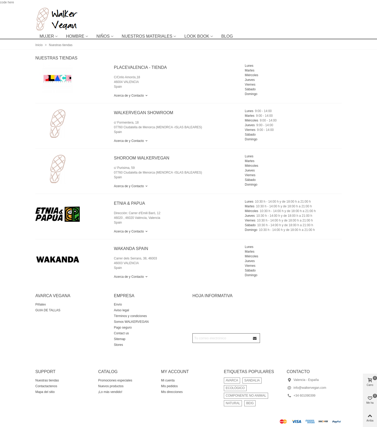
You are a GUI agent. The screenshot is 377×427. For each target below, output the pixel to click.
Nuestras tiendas (47, 380)
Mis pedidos (169, 386)
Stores (118, 345)
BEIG (250, 403)
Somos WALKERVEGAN (131, 322)
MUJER (47, 36)
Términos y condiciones (130, 316)
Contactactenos (46, 386)
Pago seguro (123, 327)
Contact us (121, 333)
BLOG (227, 36)
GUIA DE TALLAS (47, 310)
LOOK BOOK (196, 36)
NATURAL (233, 403)
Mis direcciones (172, 392)
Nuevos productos (111, 386)
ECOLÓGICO (235, 388)
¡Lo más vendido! (110, 392)
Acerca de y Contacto (131, 95)
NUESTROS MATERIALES (147, 36)
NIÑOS (103, 36)
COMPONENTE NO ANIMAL (246, 395)
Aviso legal (121, 310)
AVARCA (232, 380)
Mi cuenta (168, 380)
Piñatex (40, 304)
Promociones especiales (115, 380)
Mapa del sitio (45, 392)
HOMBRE (75, 36)
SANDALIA (252, 380)
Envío (118, 304)
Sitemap (119, 339)
